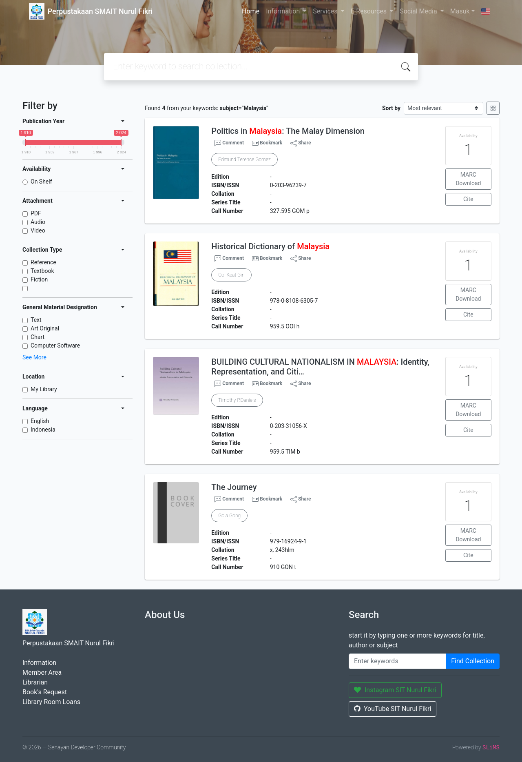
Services (326, 11)
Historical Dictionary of (270, 246)
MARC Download (468, 178)
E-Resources (369, 11)
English (40, 421)
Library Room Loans (51, 702)
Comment (229, 143)
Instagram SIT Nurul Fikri (395, 690)
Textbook (42, 271)
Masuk (460, 11)
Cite (468, 199)
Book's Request (44, 692)
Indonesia (43, 429)
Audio (38, 222)
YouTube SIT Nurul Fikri (392, 709)
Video (38, 230)
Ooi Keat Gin (231, 275)
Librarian (35, 682)
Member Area (42, 672)
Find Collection (472, 661)
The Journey (234, 487)
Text (36, 320)
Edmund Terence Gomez (244, 159)
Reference (43, 262)
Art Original (45, 328)
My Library (44, 389)
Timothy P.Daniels (237, 400)
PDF (36, 213)
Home (250, 11)
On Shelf (41, 181)
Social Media (419, 11)
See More (34, 357)
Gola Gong (229, 515)
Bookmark (271, 143)
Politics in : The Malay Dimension (288, 131)
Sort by (391, 108)
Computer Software (55, 345)
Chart (37, 337)
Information (283, 11)
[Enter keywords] (397, 661)
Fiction (39, 279)
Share (300, 143)
